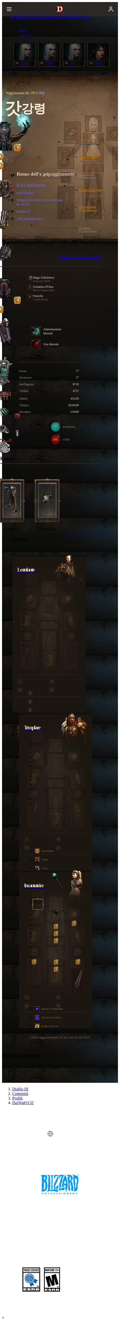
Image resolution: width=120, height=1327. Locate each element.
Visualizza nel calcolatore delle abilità (86, 534)
